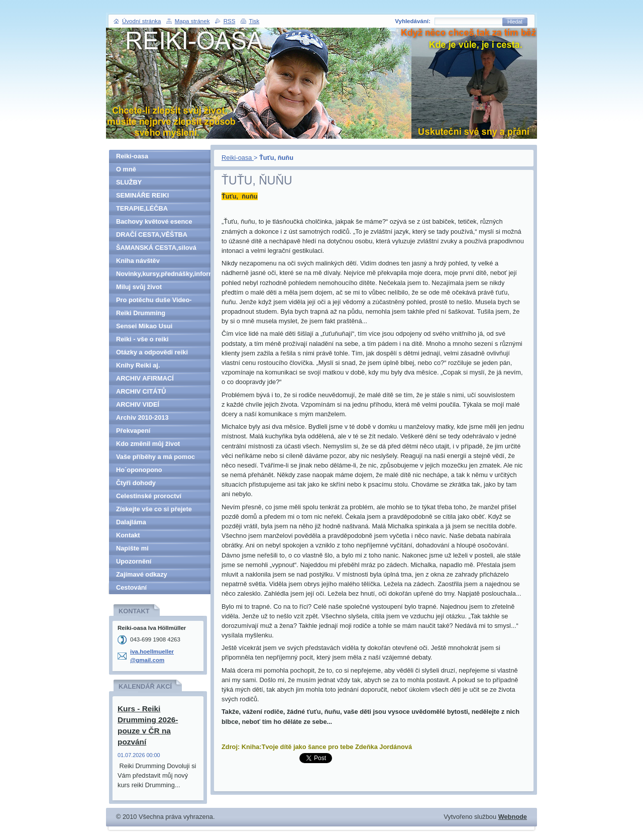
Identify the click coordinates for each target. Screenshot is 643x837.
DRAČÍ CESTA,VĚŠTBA (151, 234)
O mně (126, 169)
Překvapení (133, 430)
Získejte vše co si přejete (154, 509)
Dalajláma (131, 522)
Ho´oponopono (139, 470)
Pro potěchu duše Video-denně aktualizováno (154, 301)
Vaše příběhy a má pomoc (155, 456)
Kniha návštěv (138, 260)
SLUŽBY (129, 182)
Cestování (131, 587)
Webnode (512, 816)
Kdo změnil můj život (148, 443)
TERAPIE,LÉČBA (142, 208)
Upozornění (133, 561)
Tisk (254, 21)
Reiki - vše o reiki (142, 339)
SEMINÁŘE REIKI (142, 195)
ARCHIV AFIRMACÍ (145, 378)
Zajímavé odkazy (141, 574)
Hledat (514, 22)
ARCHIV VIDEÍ (137, 404)
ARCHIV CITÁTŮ (141, 391)
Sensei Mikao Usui (144, 326)
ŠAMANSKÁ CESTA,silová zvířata (156, 249)
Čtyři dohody (136, 483)
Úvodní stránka (141, 21)
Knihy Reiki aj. (138, 365)
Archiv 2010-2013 (142, 417)
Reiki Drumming (140, 313)
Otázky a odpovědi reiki (152, 352)
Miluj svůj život (139, 287)
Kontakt (128, 535)
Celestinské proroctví (148, 496)
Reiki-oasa (238, 157)
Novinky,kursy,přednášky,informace (163, 273)
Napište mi (132, 548)
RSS (230, 21)
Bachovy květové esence (154, 221)
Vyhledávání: (413, 21)
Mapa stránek (192, 21)
